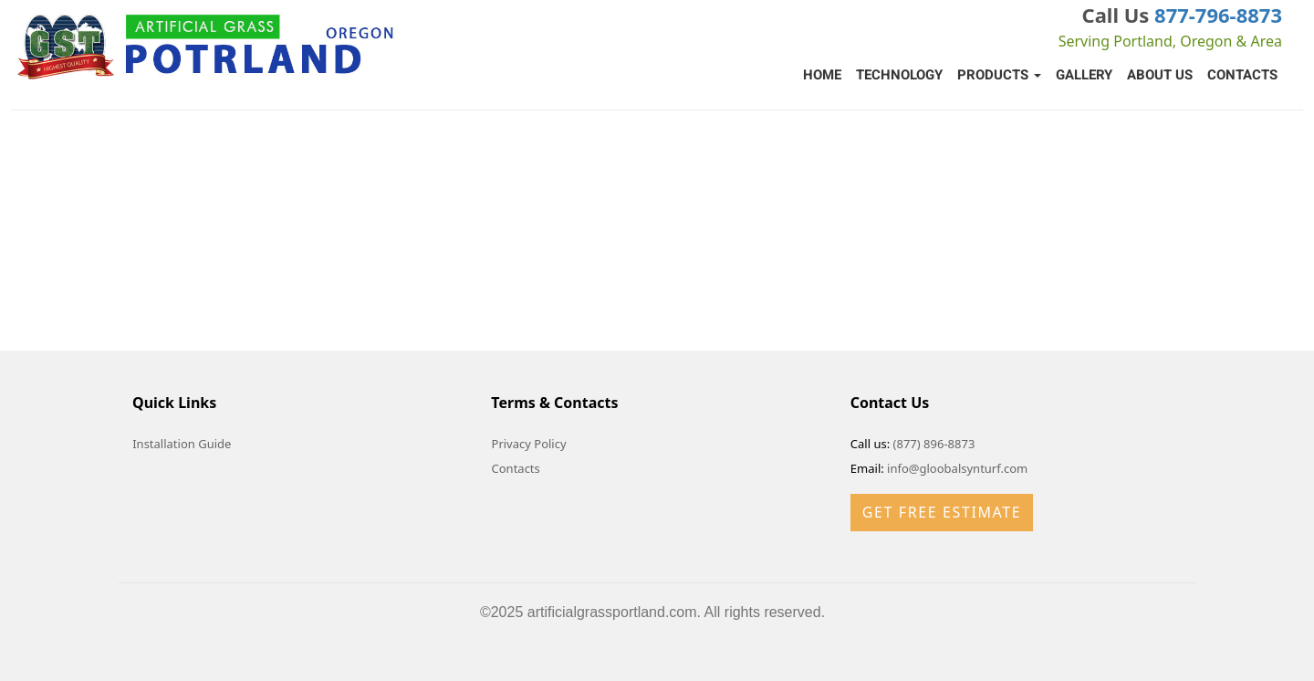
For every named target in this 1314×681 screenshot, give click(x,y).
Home (822, 75)
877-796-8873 (1218, 14)
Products (999, 75)
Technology (899, 75)
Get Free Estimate (941, 512)
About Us (1160, 75)
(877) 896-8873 (934, 443)
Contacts (1242, 75)
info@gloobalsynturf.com (957, 468)
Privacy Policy (529, 443)
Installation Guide (181, 443)
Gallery (1084, 75)
